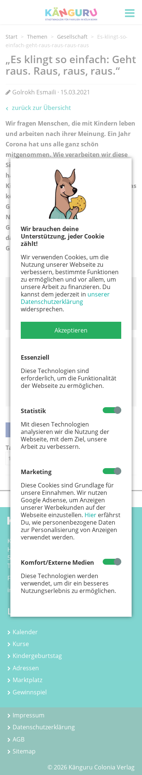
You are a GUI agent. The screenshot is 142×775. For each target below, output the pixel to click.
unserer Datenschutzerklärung (65, 298)
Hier (90, 515)
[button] (71, 330)
